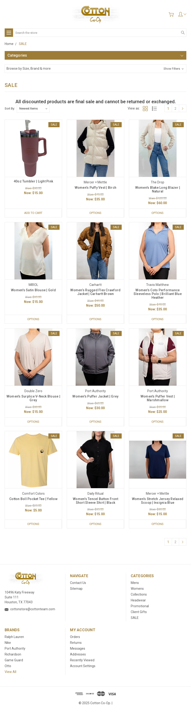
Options (95, 213)
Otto (8, 666)
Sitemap (76, 588)
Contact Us (78, 583)
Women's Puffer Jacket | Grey (95, 396)
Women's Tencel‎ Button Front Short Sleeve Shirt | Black (95, 500)
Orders (75, 637)
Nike (8, 643)
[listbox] (33, 109)
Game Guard (14, 660)
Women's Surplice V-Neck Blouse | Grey (33, 398)
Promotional (140, 606)
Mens (135, 583)
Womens (137, 588)
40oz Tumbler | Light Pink (33, 181)
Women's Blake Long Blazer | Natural (157, 189)
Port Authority (15, 648)
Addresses (78, 654)
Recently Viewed (82, 660)
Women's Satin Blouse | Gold (33, 290)
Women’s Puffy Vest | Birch (96, 187)
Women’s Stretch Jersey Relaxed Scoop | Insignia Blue (158, 500)
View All (10, 672)
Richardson (13, 654)
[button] (95, 68)
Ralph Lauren (14, 637)
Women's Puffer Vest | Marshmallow (158, 398)
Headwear (138, 600)
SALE (135, 618)
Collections (139, 594)
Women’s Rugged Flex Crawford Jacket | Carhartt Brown (95, 292)
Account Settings (82, 666)
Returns (76, 643)
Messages (77, 648)
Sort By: (10, 108)
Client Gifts (139, 612)
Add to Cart (33, 213)
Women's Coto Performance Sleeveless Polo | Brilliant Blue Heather (158, 293)
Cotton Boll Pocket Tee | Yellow (33, 499)
